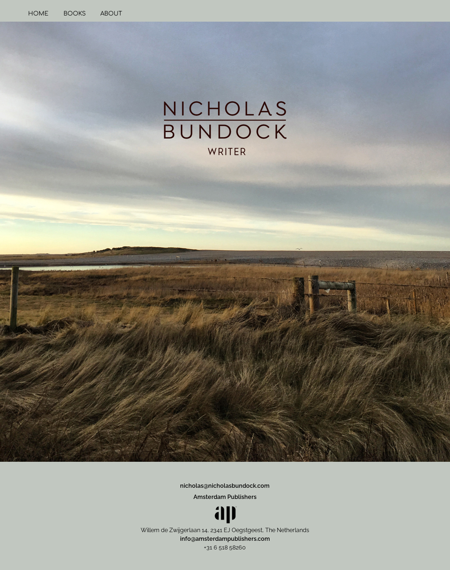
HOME (90, 13)
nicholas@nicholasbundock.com (225, 485)
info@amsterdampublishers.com (225, 538)
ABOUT (163, 13)
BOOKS (126, 13)
